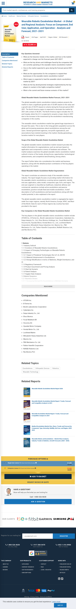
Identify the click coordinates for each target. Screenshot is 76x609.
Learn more (56, 602)
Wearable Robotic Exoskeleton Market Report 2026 (47, 388)
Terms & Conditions (46, 597)
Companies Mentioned (9, 60)
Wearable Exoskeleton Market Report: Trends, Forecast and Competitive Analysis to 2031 (50, 414)
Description (6, 54)
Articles (62, 572)
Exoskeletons (27, 368)
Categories (25, 564)
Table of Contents (8, 57)
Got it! (60, 605)
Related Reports (7, 67)
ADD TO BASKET (38, 476)
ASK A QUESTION (38, 502)
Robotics (55, 368)
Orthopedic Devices (42, 368)
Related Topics (7, 64)
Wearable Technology (30, 372)
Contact (43, 564)
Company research (28, 567)
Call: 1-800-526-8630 (38, 497)
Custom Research (27, 569)
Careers (5, 567)
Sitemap (26, 597)
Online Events (64, 569)
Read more (48, 286)
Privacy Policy (34, 597)
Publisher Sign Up (65, 564)
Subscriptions (26, 572)
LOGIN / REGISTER (46, 569)
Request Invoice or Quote (38, 482)
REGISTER (64, 536)
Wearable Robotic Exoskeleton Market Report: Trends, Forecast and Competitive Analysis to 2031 (51, 402)
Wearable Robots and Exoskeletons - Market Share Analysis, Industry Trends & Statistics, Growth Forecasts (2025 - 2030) (50, 440)
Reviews (5, 569)
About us (6, 564)
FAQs (42, 567)
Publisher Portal (65, 567)
